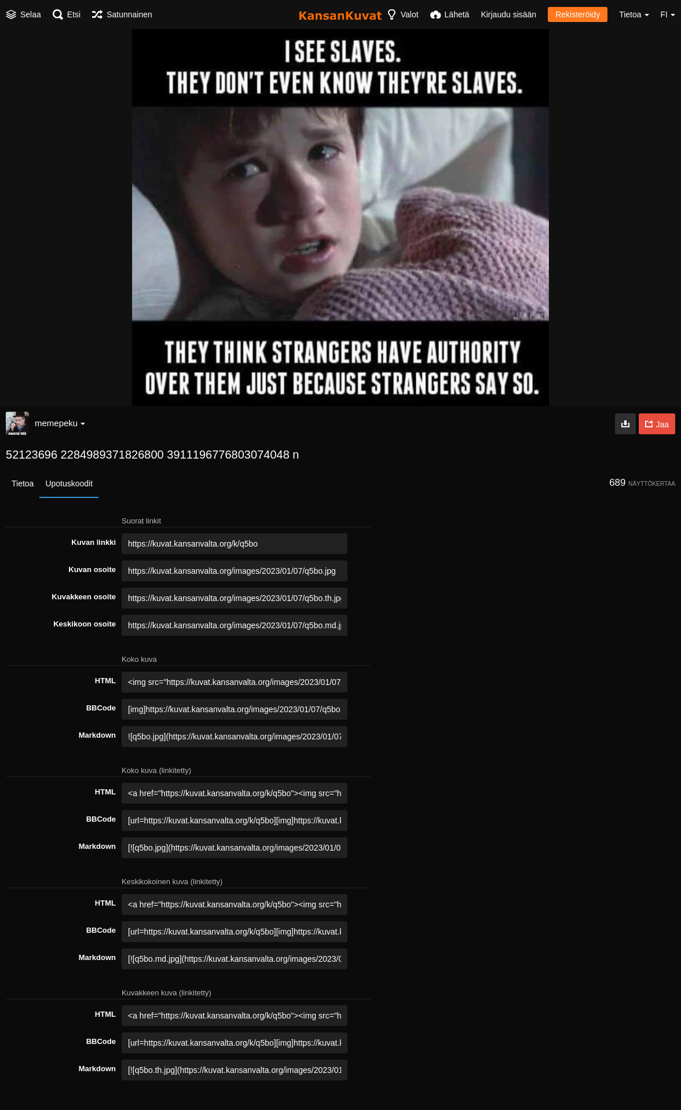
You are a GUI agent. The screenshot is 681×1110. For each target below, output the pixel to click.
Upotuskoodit (69, 483)
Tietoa (23, 483)
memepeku (60, 423)
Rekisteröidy (577, 14)
